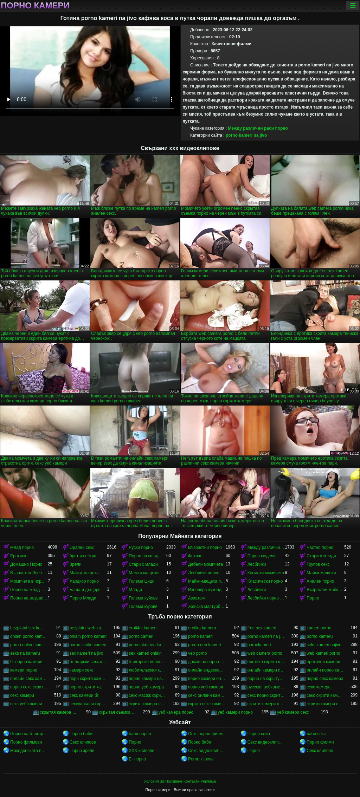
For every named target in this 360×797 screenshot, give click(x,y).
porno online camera (29, 644)
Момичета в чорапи (29, 581)
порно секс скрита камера (29, 687)
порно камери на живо (147, 678)
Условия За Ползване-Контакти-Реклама (180, 781)
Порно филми (320, 742)
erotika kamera (202, 628)
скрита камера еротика (147, 703)
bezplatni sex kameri (29, 628)
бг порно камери (26, 661)
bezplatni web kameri (88, 628)
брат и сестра (83, 555)
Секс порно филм (205, 733)
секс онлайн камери (207, 695)
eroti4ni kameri (142, 628)
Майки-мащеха (84, 572)
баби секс (316, 733)
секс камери (22, 695)
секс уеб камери (26, 703)
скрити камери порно (266, 703)
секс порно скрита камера (266, 695)
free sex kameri (262, 628)
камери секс (82, 670)
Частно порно (320, 547)
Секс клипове (83, 742)
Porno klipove (201, 759)
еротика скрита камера (266, 661)
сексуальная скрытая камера (88, 703)
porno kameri (200, 636)
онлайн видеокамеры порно (207, 670)
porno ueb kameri (204, 644)
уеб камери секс (293, 712)
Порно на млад (143, 555)
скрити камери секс (325, 703)
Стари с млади (143, 564)
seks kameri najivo (324, 644)
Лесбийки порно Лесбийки (266, 598)
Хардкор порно (84, 581)
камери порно (23, 670)
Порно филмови (26, 742)
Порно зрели (82, 750)
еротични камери (323, 661)
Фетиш (194, 555)
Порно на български (29, 733)
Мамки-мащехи (144, 572)
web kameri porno (323, 653)
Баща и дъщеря (85, 589)
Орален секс (82, 547)
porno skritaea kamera (147, 644)
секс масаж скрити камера (147, 695)
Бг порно (137, 759)
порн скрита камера (88, 678)
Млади (135, 589)
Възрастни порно (205, 547)
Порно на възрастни (29, 598)
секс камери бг (84, 695)
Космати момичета (266, 572)
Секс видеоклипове (266, 742)
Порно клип (259, 733)
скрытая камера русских (58, 712)
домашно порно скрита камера (207, 661)
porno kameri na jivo (246, 135)
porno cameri (141, 636)
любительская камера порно (147, 670)
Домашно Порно (26, 564)
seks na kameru (25, 653)
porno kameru (320, 636)
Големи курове (143, 606)
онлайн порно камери (325, 670)
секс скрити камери (325, 695)
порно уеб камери (205, 687)
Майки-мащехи (321, 572)
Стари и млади (321, 555)
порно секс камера (325, 678)
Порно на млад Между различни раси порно (29, 589)
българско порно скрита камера (147, 661)
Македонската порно (29, 750)
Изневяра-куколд (204, 589)
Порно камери (35, 5)
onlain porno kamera (29, 636)
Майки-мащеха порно (207, 581)
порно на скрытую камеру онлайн (266, 678)
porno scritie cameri (88, 644)
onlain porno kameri (88, 636)
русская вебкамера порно (266, 687)
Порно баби (81, 733)
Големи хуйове (143, 598)
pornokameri (259, 644)
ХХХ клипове (141, 750)
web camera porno (265, 653)
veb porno (197, 653)
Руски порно (141, 547)
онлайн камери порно (266, 670)
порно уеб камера (146, 687)
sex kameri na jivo (86, 653)
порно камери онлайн (207, 678)
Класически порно (265, 581)
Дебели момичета (205, 564)
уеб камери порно (235, 712)
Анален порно (320, 581)
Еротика (18, 555)
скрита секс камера (207, 703)
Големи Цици (141, 581)
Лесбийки (257, 564)
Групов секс (318, 564)
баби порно (140, 733)
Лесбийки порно (203, 572)
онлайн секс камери (29, 678)
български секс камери (88, 661)
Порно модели (262, 555)
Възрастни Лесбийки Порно (29, 572)
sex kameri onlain (145, 653)
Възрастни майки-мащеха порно (325, 589)
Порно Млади (83, 598)
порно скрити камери (88, 687)
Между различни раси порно (258, 128)
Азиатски (197, 598)
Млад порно (22, 547)
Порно (313, 598)
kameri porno (319, 628)
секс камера (318, 687)
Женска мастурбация (207, 606)
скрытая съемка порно (118, 712)
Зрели (76, 564)
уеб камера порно (176, 712)
